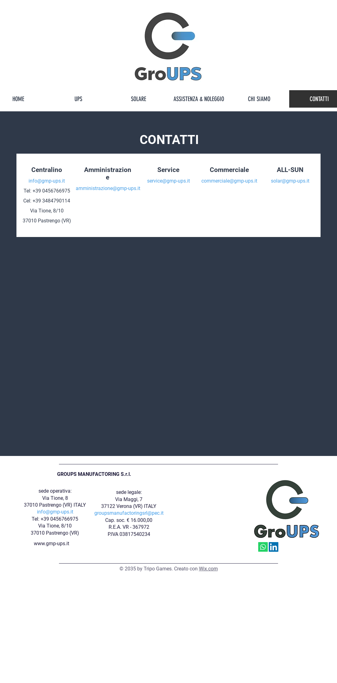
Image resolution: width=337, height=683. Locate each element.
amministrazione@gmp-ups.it (108, 188)
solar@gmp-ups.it (290, 181)
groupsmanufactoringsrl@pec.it (129, 513)
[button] (78, 99)
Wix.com (208, 569)
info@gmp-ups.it (47, 181)
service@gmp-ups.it (168, 181)
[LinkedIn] (273, 547)
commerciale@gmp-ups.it (229, 181)
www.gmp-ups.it (51, 543)
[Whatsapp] (263, 547)
